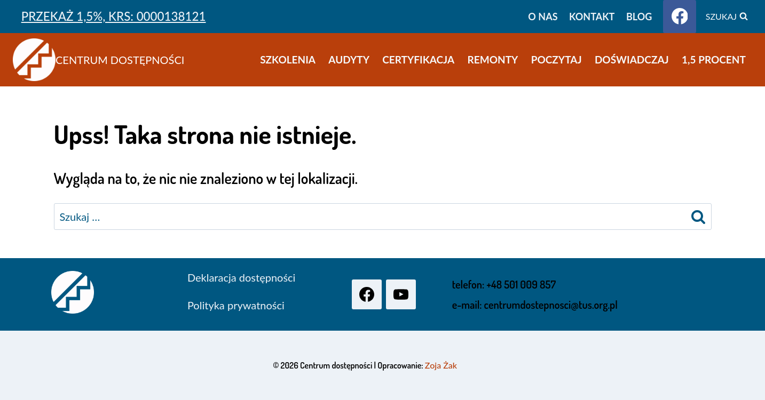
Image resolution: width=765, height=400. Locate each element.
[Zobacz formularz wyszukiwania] (726, 16)
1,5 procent (714, 59)
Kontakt (591, 16)
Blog (639, 16)
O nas (542, 16)
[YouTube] (401, 294)
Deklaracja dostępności (241, 277)
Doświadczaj (632, 59)
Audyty (348, 59)
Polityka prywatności (236, 305)
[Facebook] (679, 16)
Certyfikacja (418, 59)
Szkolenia (288, 59)
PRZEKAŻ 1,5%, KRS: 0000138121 (113, 16)
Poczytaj (556, 59)
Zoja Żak (441, 365)
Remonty (493, 59)
